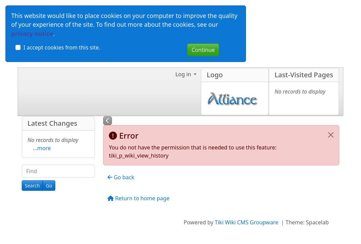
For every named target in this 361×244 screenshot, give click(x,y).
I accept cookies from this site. (61, 47)
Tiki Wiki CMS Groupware (247, 222)
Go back (121, 177)
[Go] (49, 185)
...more (42, 148)
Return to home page (138, 198)
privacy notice (32, 33)
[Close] (331, 134)
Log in (183, 74)
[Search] (32, 185)
